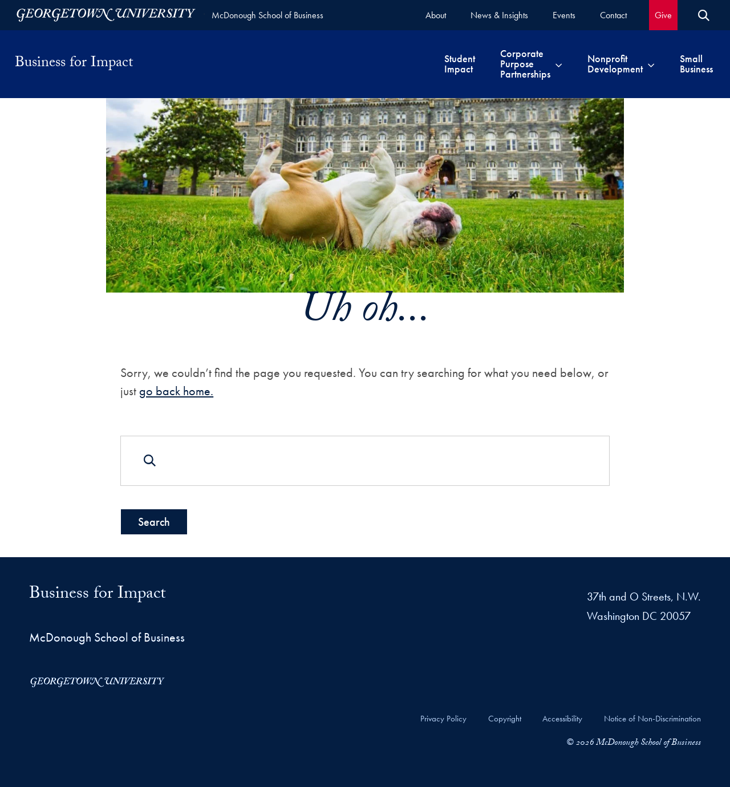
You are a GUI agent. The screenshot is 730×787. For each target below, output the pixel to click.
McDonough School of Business (267, 15)
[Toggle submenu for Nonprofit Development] (651, 64)
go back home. (176, 391)
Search (154, 521)
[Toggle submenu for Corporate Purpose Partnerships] (559, 64)
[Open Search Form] (703, 15)
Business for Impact (74, 63)
